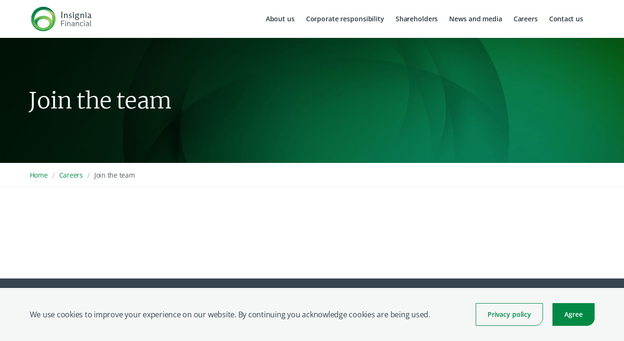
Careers (526, 18)
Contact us (566, 18)
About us (280, 18)
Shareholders (417, 18)
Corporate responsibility (345, 18)
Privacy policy (509, 314)
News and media (475, 18)
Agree (573, 314)
